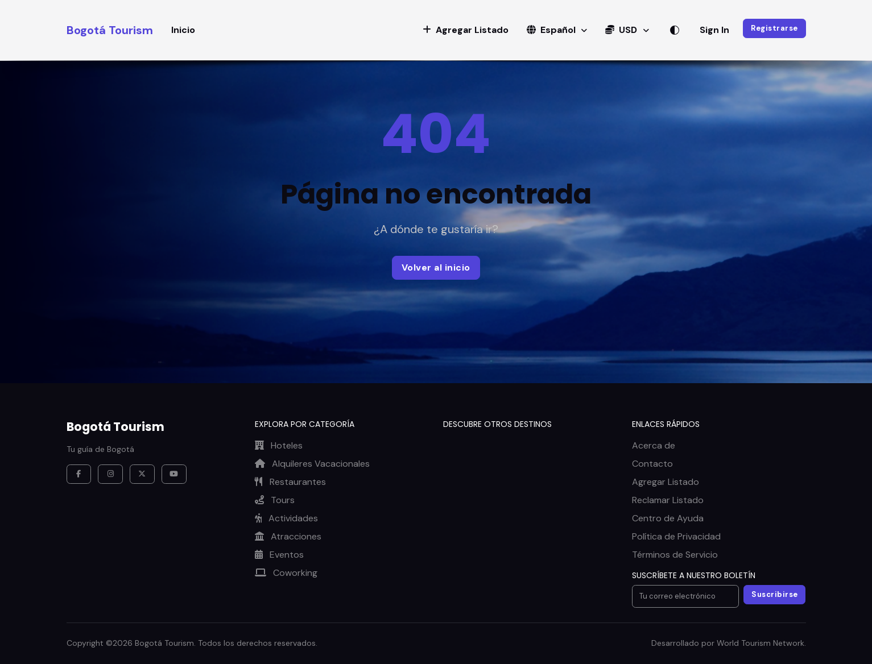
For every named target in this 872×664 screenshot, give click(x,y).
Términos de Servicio (675, 555)
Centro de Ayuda (668, 518)
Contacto (652, 464)
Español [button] (552, 30)
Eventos (279, 555)
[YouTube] (174, 474)
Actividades (286, 518)
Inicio (183, 30)
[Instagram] (110, 474)
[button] (466, 30)
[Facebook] (79, 474)
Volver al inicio (436, 267)
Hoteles (279, 445)
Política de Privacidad (676, 536)
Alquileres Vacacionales (312, 464)
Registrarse (774, 28)
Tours (275, 500)
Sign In (714, 30)
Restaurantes (290, 482)
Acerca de (653, 445)
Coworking (286, 573)
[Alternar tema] (675, 30)
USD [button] (622, 30)
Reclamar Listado (668, 500)
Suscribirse (774, 594)
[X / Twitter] (142, 474)
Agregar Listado (665, 482)
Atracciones (288, 536)
